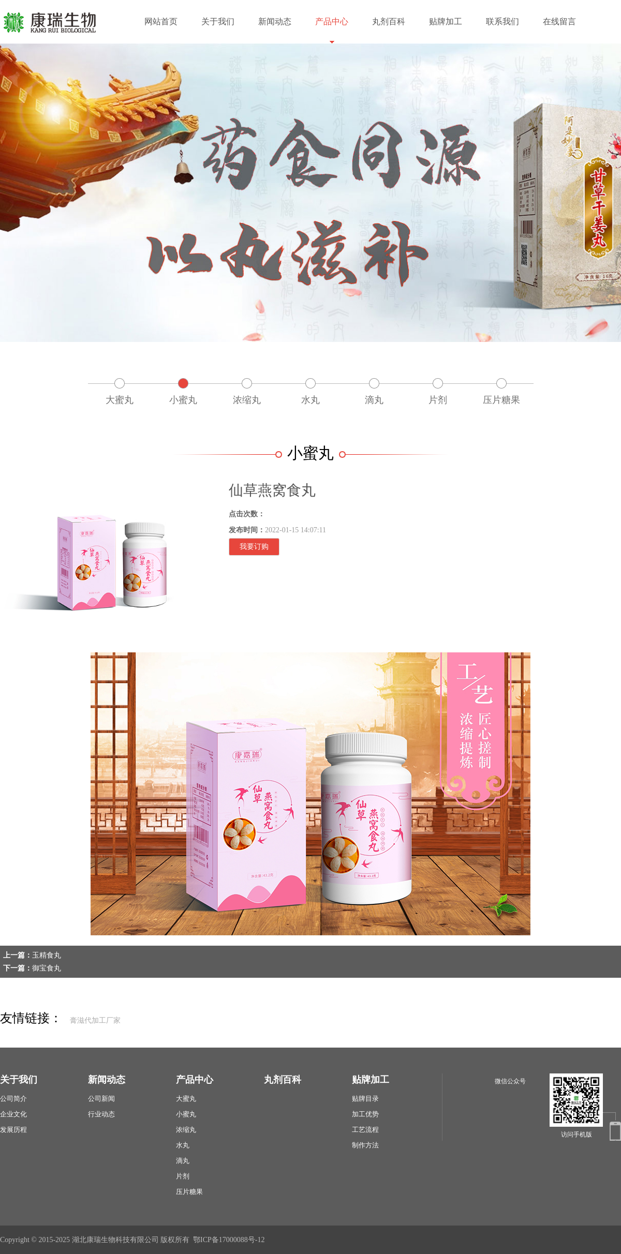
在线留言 (559, 21)
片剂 (437, 400)
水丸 (310, 400)
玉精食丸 (46, 955)
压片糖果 (501, 400)
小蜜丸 (183, 400)
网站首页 (161, 21)
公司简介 (13, 1098)
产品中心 (331, 21)
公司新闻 (101, 1098)
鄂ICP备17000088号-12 (228, 1240)
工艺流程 (365, 1129)
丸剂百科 (388, 21)
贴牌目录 (365, 1098)
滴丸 (374, 400)
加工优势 (365, 1114)
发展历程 (13, 1129)
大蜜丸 (120, 400)
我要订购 (254, 546)
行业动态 (101, 1114)
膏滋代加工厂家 (95, 1020)
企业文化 (13, 1114)
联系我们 (502, 21)
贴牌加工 (445, 21)
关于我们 (217, 21)
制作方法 (365, 1145)
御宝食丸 (46, 968)
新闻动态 (274, 21)
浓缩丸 (247, 400)
